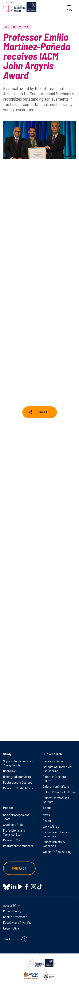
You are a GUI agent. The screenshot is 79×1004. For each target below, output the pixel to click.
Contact (19, 868)
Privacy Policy (12, 911)
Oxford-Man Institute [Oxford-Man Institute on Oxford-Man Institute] (56, 786)
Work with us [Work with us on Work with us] (51, 826)
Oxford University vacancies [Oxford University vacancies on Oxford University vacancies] (54, 844)
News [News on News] (46, 815)
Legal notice (11, 928)
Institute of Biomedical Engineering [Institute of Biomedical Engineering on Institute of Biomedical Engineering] (57, 769)
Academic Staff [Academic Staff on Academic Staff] (13, 824)
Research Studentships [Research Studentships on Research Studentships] (18, 788)
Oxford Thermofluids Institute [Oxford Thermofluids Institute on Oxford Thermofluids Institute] (56, 800)
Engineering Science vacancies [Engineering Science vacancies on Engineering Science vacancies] (56, 834)
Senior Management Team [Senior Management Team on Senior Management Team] (16, 817)
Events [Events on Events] (47, 820)
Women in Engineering (57, 851)
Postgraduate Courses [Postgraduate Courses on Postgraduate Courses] (17, 782)
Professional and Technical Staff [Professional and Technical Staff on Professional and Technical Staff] (14, 832)
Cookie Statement (15, 917)
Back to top (11, 939)
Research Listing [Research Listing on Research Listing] (53, 761)
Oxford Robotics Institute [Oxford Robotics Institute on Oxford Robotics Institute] (59, 792)
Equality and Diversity (17, 922)
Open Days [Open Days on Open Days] (10, 771)
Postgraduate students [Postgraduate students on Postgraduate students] (18, 846)
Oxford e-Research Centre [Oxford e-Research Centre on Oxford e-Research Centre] (55, 778)
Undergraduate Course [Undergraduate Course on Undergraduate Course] (17, 776)
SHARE (42, 412)
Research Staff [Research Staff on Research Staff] (13, 840)
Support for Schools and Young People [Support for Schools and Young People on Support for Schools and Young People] (18, 763)
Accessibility (11, 905)
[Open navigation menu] (69, 7)
